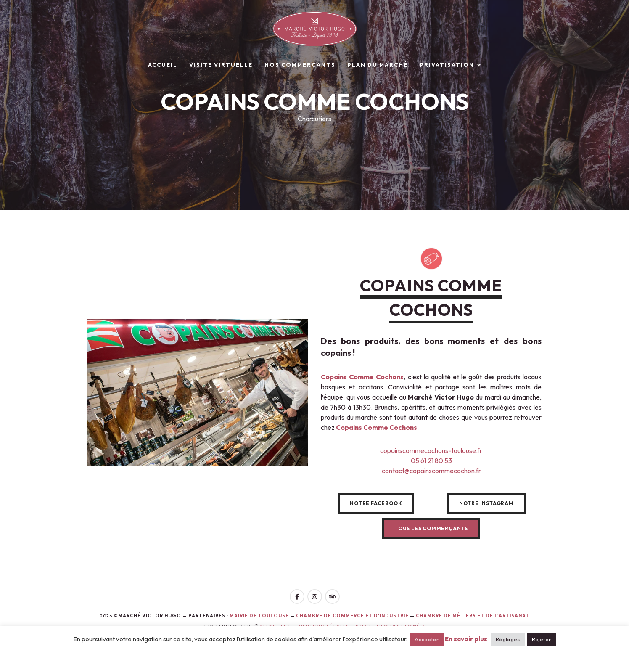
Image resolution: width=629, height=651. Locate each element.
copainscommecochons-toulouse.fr (431, 450)
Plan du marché (377, 64)
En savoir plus (466, 639)
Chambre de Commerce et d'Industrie (353, 616)
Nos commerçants (300, 64)
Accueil (162, 64)
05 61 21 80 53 (431, 460)
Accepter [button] (427, 639)
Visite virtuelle (221, 64)
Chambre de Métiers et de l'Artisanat (472, 616)
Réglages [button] (508, 639)
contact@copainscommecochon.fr (431, 470)
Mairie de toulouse (259, 616)
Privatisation (447, 64)
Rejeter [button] (541, 639)
